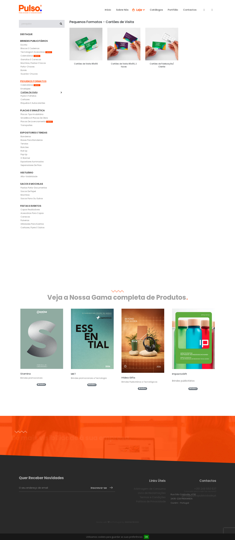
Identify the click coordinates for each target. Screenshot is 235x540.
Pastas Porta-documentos (34, 187)
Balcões (25, 147)
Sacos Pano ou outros (32, 198)
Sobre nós (122, 9)
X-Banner (25, 158)
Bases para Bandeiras (32, 140)
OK (146, 536)
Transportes (26, 125)
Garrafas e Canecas (31, 59)
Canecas (25, 216)
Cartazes (25, 99)
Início (108, 9)
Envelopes (25, 88)
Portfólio (173, 9)
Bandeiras (26, 136)
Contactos (190, 9)
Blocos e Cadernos (30, 48)
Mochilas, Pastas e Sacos (33, 63)
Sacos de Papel (28, 191)
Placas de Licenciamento (37, 121)
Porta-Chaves (28, 66)
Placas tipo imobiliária (32, 114)
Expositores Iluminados (32, 161)
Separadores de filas (31, 165)
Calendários (30, 55)
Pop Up (24, 154)
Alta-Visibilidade (29, 176)
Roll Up (24, 150)
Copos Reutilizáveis (30, 209)
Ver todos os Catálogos (114, 403)
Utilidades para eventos (32, 224)
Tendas (24, 143)
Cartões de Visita (41, 92)
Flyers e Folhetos (28, 95)
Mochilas (25, 194)
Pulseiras (25, 220)
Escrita (24, 44)
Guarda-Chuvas (29, 73)
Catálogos (156, 9)
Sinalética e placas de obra (34, 117)
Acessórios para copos (32, 213)
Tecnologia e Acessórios (36, 52)
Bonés (24, 70)
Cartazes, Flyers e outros (33, 227)
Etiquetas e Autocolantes (33, 103)
